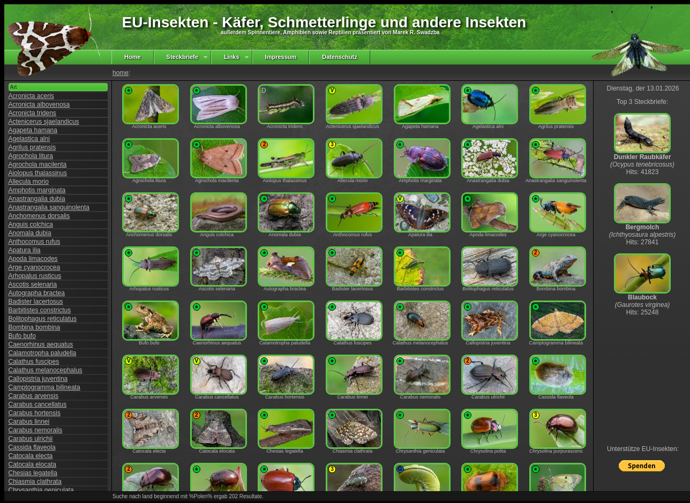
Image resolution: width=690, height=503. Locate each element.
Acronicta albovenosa (39, 104)
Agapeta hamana (33, 130)
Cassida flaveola (32, 447)
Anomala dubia (30, 233)
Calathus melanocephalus (45, 370)
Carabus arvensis (33, 396)
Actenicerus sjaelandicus (44, 121)
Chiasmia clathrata (35, 481)
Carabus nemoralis (36, 430)
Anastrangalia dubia (37, 198)
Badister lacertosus (36, 301)
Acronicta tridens (32, 113)
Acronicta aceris (31, 96)
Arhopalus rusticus (35, 276)
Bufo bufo (22, 336)
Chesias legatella (33, 473)
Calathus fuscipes (34, 361)
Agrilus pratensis (32, 147)
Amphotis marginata (37, 190)
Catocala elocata (32, 464)
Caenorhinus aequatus (41, 344)
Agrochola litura (31, 156)
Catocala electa (31, 456)
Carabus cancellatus (38, 404)
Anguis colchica (31, 224)
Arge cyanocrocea (35, 267)
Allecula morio (29, 181)
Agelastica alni (29, 138)
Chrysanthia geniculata (41, 490)
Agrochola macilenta (38, 164)
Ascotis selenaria (33, 284)
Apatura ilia (25, 250)
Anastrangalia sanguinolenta (49, 207)
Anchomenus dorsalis (39, 216)
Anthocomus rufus (35, 241)
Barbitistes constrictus (40, 310)
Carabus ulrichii (31, 438)
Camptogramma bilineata (44, 387)
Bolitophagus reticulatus (43, 318)
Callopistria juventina (38, 378)
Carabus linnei (29, 421)
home (120, 73)
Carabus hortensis (35, 413)
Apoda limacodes (33, 258)
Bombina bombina (35, 327)
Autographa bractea (37, 293)
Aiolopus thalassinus (38, 173)
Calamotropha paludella (43, 353)
